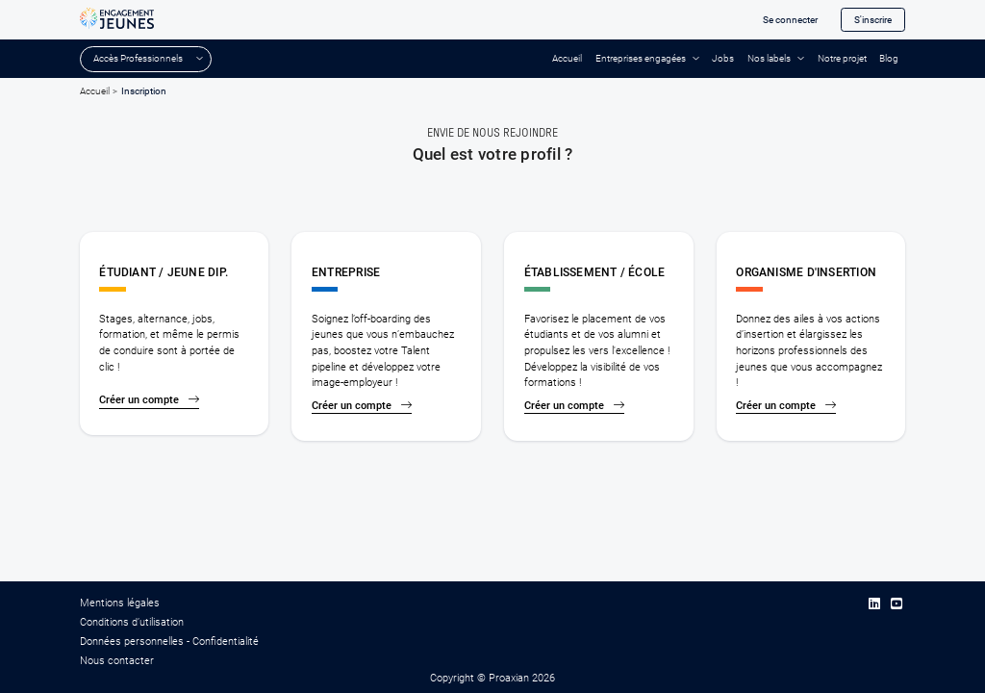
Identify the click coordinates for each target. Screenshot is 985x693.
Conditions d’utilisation (132, 622)
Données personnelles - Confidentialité (169, 641)
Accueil (567, 58)
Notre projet (842, 58)
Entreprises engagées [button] (640, 58)
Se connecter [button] (790, 19)
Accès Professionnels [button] (138, 58)
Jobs (723, 58)
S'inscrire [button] (873, 19)
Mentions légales (120, 603)
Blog (888, 58)
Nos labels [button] (769, 58)
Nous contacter (117, 660)
